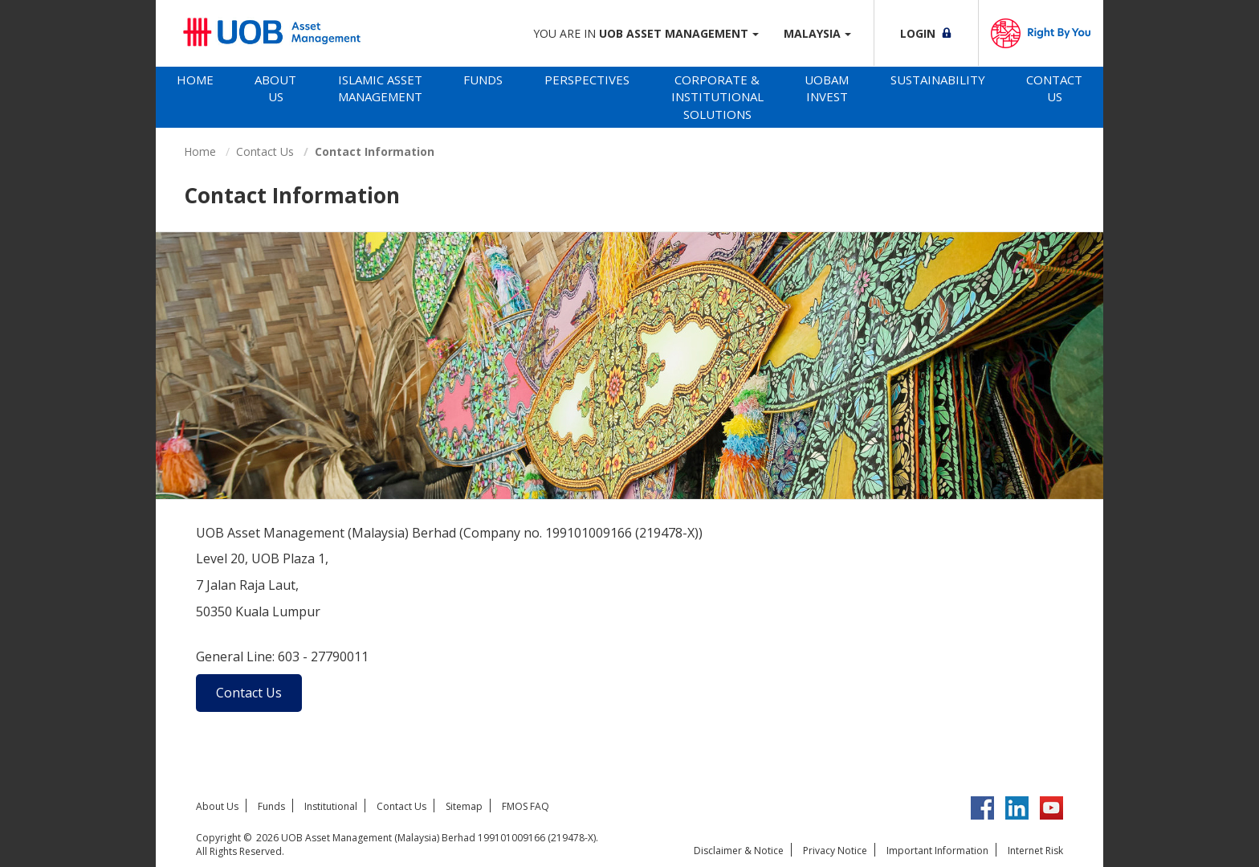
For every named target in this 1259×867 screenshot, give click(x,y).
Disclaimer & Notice (739, 850)
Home (195, 80)
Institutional (330, 806)
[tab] (195, 97)
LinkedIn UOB (1017, 808)
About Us (275, 88)
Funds (483, 80)
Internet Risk (1035, 850)
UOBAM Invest (827, 88)
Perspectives (587, 80)
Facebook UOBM (982, 808)
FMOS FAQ (525, 806)
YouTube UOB (1051, 808)
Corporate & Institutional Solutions (717, 97)
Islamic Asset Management (380, 88)
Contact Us (1054, 88)
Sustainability (937, 80)
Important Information (937, 850)
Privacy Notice (835, 850)
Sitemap (464, 806)
